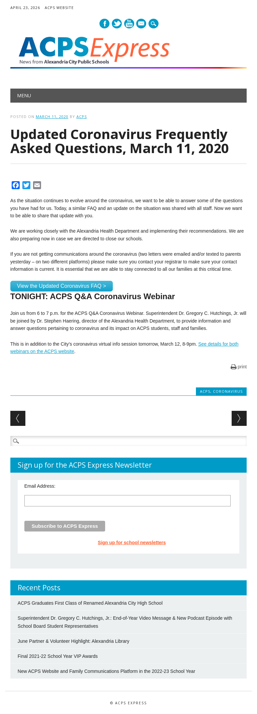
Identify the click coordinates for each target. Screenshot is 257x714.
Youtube (129, 23)
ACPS (81, 116)
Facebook (104, 23)
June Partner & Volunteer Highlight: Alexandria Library (74, 641)
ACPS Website (59, 7)
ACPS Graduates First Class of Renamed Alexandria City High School (90, 603)
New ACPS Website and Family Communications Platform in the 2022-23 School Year (106, 671)
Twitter (117, 23)
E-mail (142, 24)
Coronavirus (228, 391)
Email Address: (39, 486)
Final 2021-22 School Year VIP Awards (58, 656)
